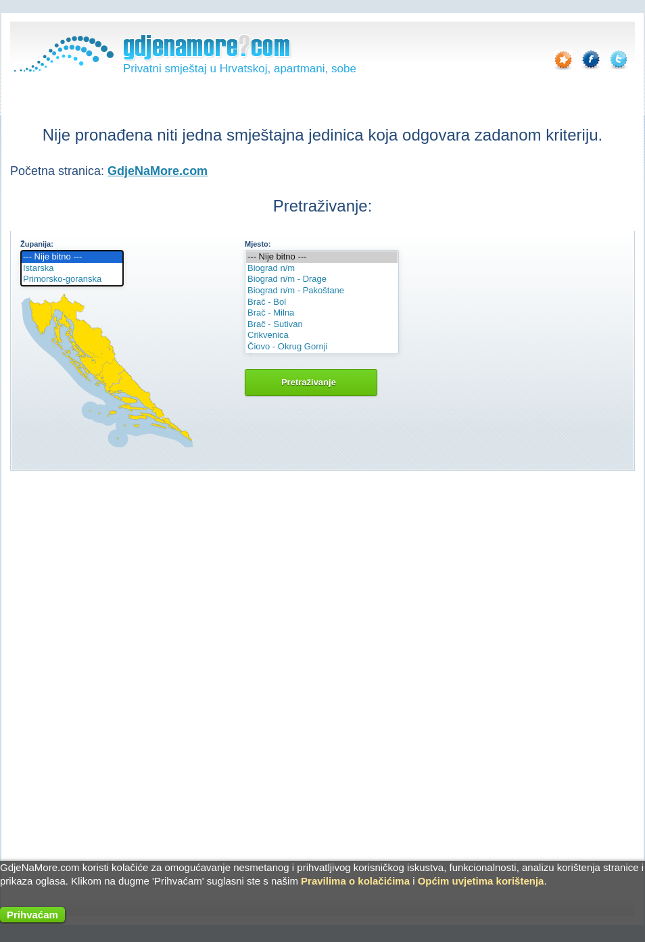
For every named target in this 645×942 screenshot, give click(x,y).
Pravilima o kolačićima (355, 881)
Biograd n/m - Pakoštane (322, 291)
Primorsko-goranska (72, 279)
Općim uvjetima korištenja (481, 881)
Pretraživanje (311, 382)
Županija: (36, 244)
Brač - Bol (322, 302)
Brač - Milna (322, 313)
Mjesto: (258, 244)
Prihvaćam (32, 914)
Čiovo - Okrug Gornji (322, 347)
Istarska (72, 268)
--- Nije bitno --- (72, 257)
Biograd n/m (322, 268)
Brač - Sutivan (322, 324)
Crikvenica (322, 335)
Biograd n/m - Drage (322, 279)
